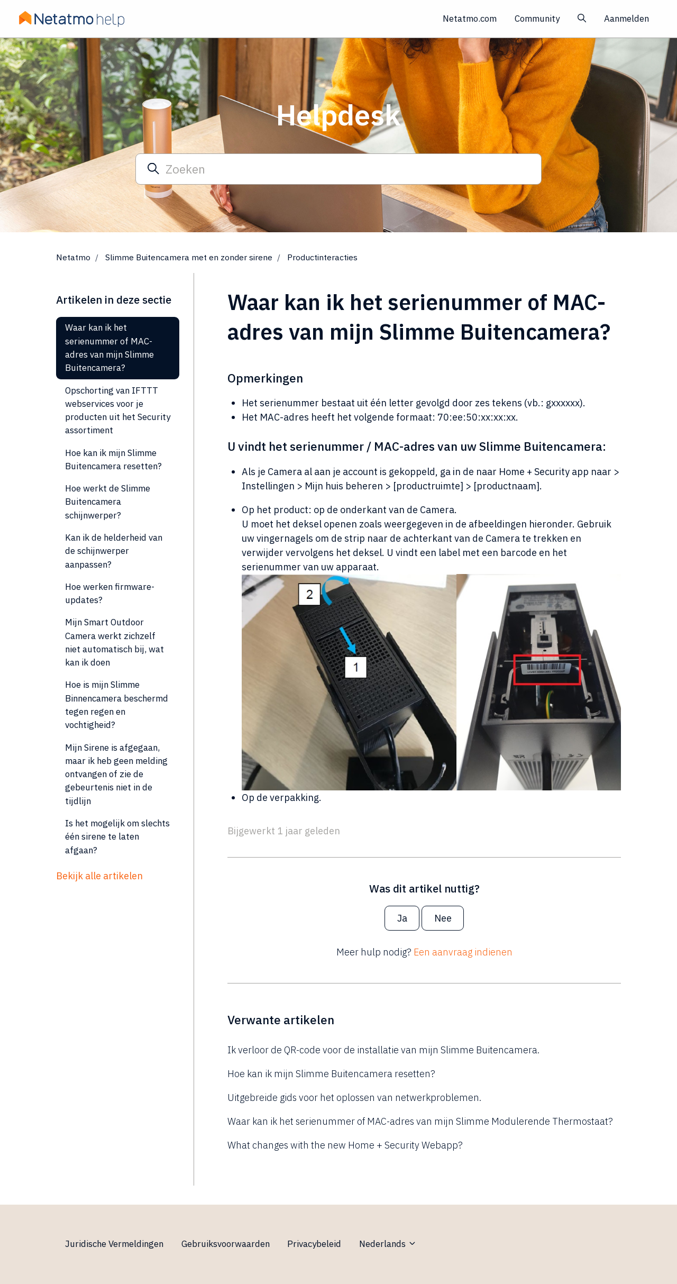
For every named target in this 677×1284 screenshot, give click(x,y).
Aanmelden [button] (626, 18)
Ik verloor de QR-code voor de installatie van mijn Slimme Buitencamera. (383, 1050)
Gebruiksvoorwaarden (225, 1244)
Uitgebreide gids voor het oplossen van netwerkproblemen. (354, 1097)
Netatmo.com (470, 18)
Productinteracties (322, 257)
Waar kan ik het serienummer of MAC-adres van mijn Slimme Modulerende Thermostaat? (420, 1121)
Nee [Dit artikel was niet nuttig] (443, 918)
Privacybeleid (314, 1244)
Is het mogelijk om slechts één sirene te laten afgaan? (117, 836)
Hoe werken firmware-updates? (109, 593)
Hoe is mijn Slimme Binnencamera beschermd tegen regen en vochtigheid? (116, 705)
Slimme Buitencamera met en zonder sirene (188, 257)
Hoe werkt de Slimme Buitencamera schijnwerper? (107, 501)
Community (537, 18)
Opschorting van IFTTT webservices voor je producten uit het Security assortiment (117, 410)
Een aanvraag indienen (463, 952)
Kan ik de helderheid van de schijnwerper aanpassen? (113, 551)
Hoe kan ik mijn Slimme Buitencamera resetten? (331, 1074)
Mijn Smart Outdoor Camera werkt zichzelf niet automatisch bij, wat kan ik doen (114, 642)
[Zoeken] (338, 168)
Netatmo (73, 257)
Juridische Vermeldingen (114, 1244)
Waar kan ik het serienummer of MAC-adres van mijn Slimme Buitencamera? (109, 348)
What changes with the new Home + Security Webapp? (345, 1145)
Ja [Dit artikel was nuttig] (402, 918)
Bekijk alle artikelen (99, 876)
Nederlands (388, 1244)
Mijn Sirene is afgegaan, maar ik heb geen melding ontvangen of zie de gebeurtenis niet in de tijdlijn (116, 774)
